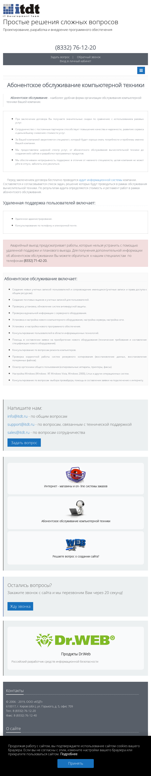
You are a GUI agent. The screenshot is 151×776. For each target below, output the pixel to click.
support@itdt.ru (21, 424)
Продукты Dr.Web (76, 654)
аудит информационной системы (100, 180)
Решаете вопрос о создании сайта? (76, 556)
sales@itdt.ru (18, 432)
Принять (75, 763)
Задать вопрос (60, 57)
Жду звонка (20, 606)
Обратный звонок (88, 57)
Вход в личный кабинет (75, 61)
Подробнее (68, 754)
